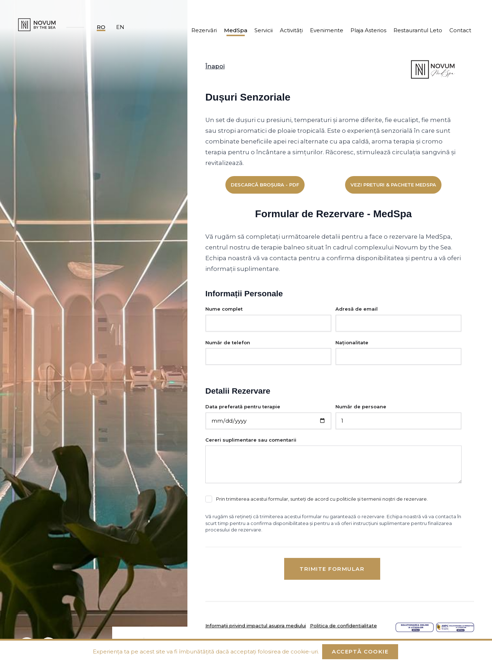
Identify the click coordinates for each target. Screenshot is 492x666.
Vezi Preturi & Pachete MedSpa (393, 185)
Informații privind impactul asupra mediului (255, 625)
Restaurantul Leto (417, 30)
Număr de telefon (227, 342)
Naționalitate (351, 342)
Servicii (263, 30)
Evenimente (326, 30)
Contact (460, 30)
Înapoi (215, 66)
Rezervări (204, 30)
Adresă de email (356, 309)
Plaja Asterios (368, 30)
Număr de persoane (360, 406)
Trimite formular (332, 568)
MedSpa (235, 30)
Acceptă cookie (360, 651)
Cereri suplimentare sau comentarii (250, 440)
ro (101, 27)
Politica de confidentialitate (343, 625)
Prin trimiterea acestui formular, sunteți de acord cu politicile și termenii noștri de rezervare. (322, 499)
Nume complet (224, 309)
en (120, 27)
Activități (291, 30)
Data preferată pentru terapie (242, 406)
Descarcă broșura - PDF (265, 185)
